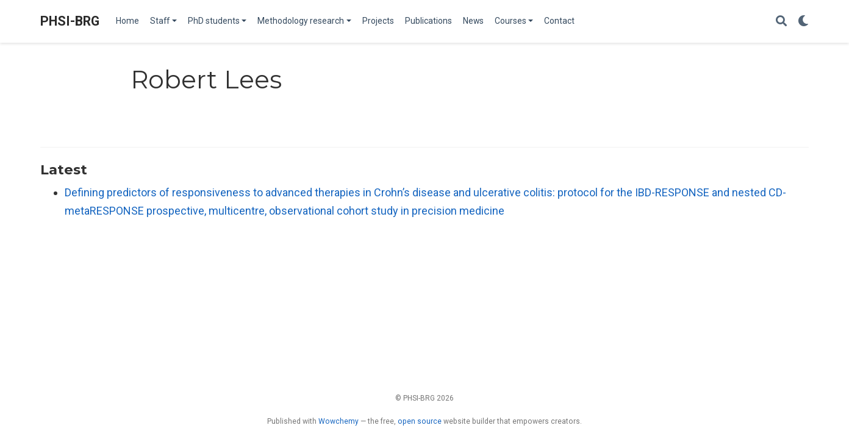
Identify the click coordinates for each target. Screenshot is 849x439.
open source (420, 421)
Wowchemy (338, 421)
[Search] (781, 22)
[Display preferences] (803, 22)
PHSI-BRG (69, 21)
